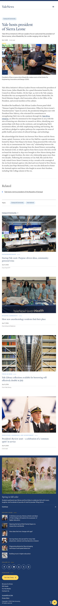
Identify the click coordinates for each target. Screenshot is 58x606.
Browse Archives (7, 584)
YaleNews (8, 7)
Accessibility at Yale (7, 595)
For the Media (6, 589)
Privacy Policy (5, 598)
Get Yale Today (10, 577)
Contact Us (5, 591)
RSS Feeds (5, 586)
